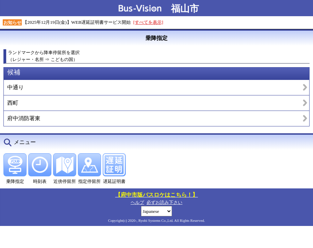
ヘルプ (137, 202)
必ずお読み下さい (164, 202)
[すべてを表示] (148, 22)
